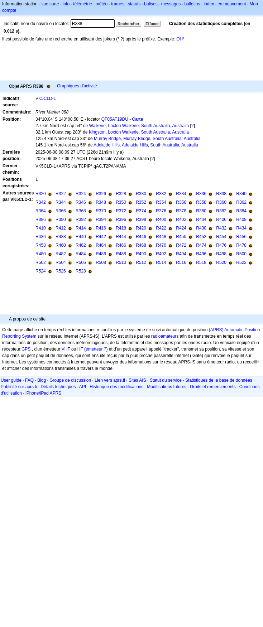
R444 (121, 236)
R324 (81, 193)
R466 (121, 245)
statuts (134, 3)
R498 (221, 253)
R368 (81, 210)
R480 (40, 253)
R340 (241, 193)
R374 (141, 210)
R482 (61, 253)
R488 (121, 253)
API (82, 386)
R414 (81, 228)
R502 (40, 262)
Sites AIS (137, 380)
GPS (25, 349)
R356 (181, 202)
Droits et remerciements (212, 386)
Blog (41, 380)
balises (150, 3)
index (209, 3)
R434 (241, 228)
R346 (81, 202)
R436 (40, 236)
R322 (61, 193)
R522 (241, 262)
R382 (221, 210)
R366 (61, 210)
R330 (141, 193)
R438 (61, 236)
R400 (161, 219)
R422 (161, 228)
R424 (181, 228)
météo (101, 3)
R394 (101, 219)
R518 (201, 262)
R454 (221, 236)
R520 (221, 262)
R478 (241, 245)
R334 (181, 193)
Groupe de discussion (70, 380)
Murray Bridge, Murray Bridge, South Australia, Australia (147, 138)
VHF (66, 349)
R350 (121, 202)
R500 (241, 253)
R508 (101, 262)
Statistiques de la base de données (218, 380)
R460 (61, 245)
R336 (201, 193)
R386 (40, 219)
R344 (61, 202)
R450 (181, 236)
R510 (121, 262)
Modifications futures (166, 386)
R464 (101, 245)
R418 (121, 228)
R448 (161, 236)
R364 (40, 210)
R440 (81, 236)
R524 (40, 271)
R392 (81, 219)
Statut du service (166, 380)
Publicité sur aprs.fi (19, 386)
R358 (201, 202)
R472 (181, 245)
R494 (181, 253)
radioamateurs (165, 336)
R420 (141, 228)
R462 (81, 245)
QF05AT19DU (114, 119)
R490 (141, 253)
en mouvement (231, 3)
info (66, 3)
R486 (101, 253)
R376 (161, 210)
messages (171, 3)
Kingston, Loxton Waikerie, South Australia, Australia (139, 132)
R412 (61, 228)
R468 (141, 245)
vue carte (50, 3)
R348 (101, 202)
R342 (40, 202)
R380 (201, 210)
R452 (201, 236)
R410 (40, 228)
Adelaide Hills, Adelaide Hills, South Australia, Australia (146, 145)
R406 (221, 219)
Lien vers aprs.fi (110, 380)
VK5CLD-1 (45, 98)
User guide (11, 380)
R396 (121, 219)
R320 (40, 193)
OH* (180, 39)
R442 (101, 236)
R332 (161, 193)
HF (80, 349)
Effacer (152, 23)
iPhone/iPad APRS (43, 393)
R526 (61, 271)
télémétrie (82, 3)
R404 (201, 219)
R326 (101, 193)
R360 (221, 202)
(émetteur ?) (95, 349)
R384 (241, 210)
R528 (81, 271)
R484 (81, 253)
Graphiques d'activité (77, 85)
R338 (221, 193)
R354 (161, 202)
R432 (221, 228)
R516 (181, 262)
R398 (141, 219)
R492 (161, 253)
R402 (181, 219)
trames (117, 3)
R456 (241, 236)
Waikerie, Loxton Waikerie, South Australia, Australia (139, 125)
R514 (161, 262)
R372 (121, 210)
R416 (101, 228)
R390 (61, 219)
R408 (241, 219)
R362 (241, 202)
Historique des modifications (116, 386)
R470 (161, 245)
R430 (201, 228)
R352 (141, 202)
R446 (141, 236)
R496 (201, 253)
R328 (121, 193)
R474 (201, 245)
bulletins (192, 3)
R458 (40, 245)
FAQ (29, 380)
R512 (141, 262)
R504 (61, 262)
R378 (181, 210)
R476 (221, 245)
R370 (101, 210)
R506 (81, 262)
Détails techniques (58, 386)
